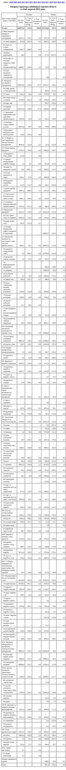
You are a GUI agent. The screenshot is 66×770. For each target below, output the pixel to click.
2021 (63, 2)
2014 (35, 2)
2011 (23, 2)
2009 (15, 2)
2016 (43, 2)
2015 (39, 2)
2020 (59, 2)
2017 (47, 2)
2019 (55, 2)
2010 (19, 2)
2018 (51, 2)
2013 (31, 2)
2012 (27, 2)
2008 (11, 2)
